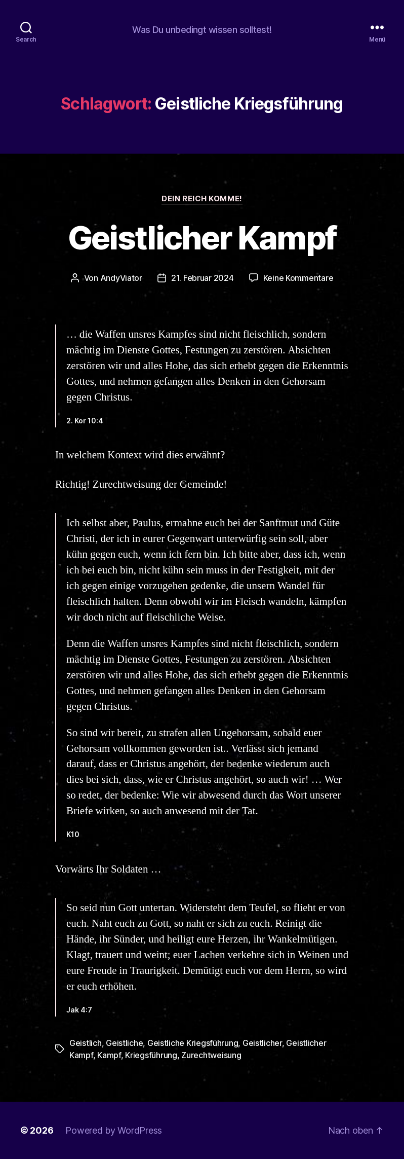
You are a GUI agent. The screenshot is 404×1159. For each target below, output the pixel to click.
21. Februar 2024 (202, 278)
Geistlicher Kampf (202, 237)
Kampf (109, 1055)
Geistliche (124, 1043)
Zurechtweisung (211, 1055)
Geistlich (85, 1043)
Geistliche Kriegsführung (192, 1043)
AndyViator (121, 278)
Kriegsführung (151, 1055)
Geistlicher (262, 1043)
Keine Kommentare (298, 278)
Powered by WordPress (113, 1130)
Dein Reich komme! (201, 198)
